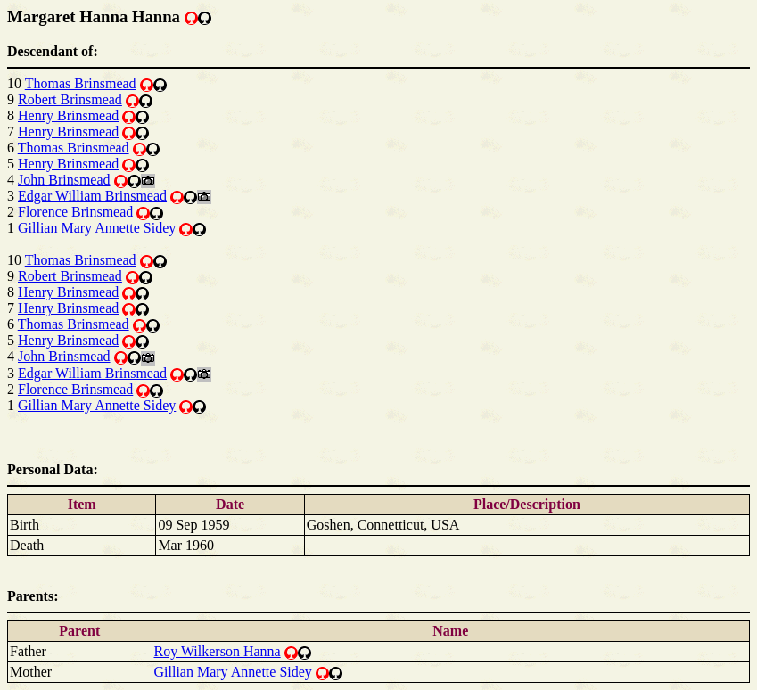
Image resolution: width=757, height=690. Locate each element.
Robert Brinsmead (70, 99)
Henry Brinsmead (68, 115)
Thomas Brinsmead (80, 83)
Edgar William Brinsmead (92, 195)
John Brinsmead (64, 179)
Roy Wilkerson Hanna (217, 651)
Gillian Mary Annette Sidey (97, 227)
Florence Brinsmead (75, 211)
